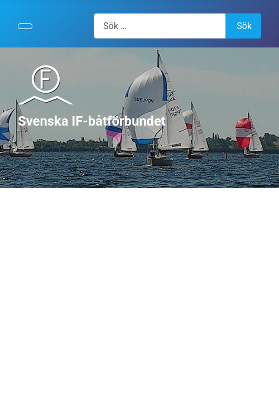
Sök (244, 26)
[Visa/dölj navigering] (25, 26)
